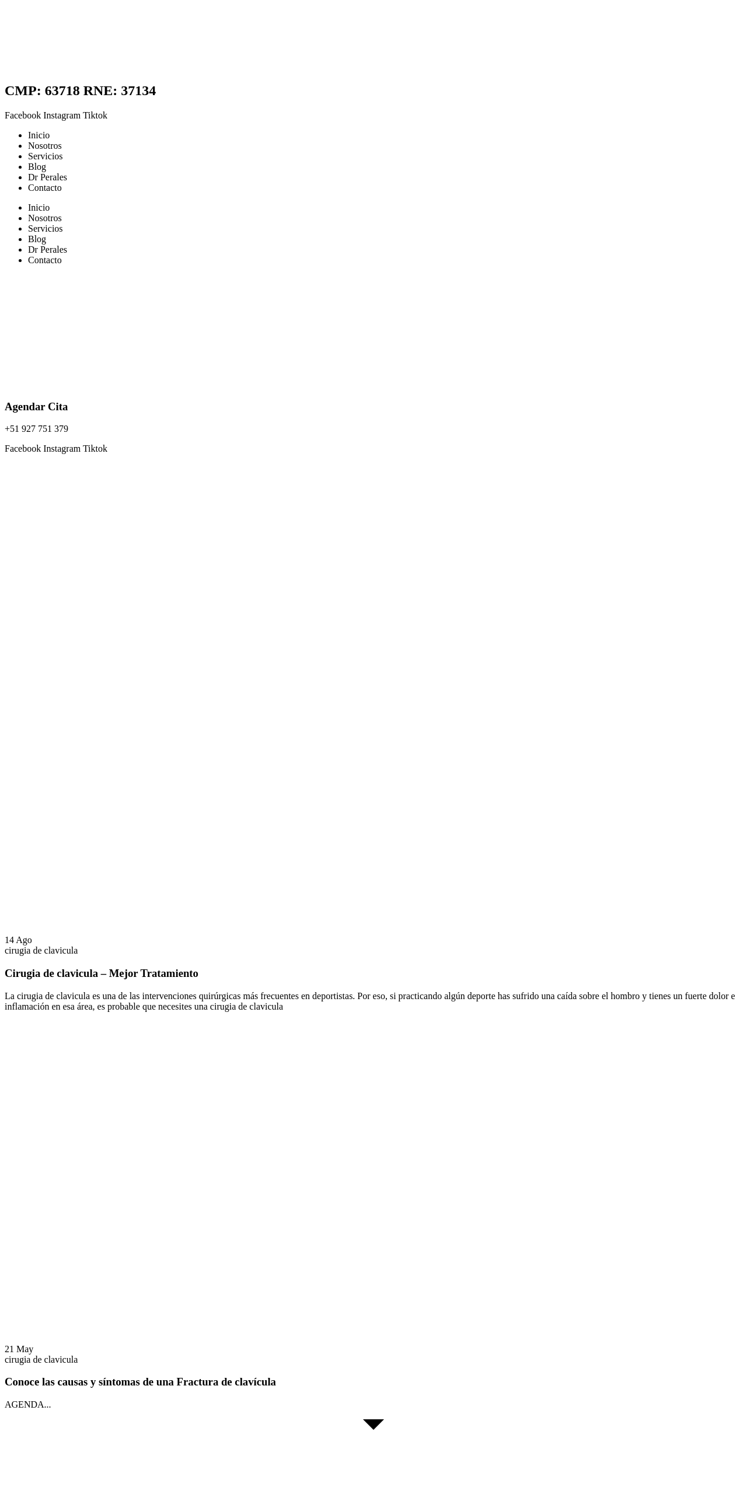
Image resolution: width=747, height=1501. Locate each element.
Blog (37, 167)
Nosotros (45, 146)
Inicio (39, 135)
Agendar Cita (36, 406)
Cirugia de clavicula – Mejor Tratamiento (101, 973)
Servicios (45, 156)
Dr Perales (47, 177)
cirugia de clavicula (41, 950)
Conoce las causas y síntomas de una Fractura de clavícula (140, 1382)
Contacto (45, 188)
